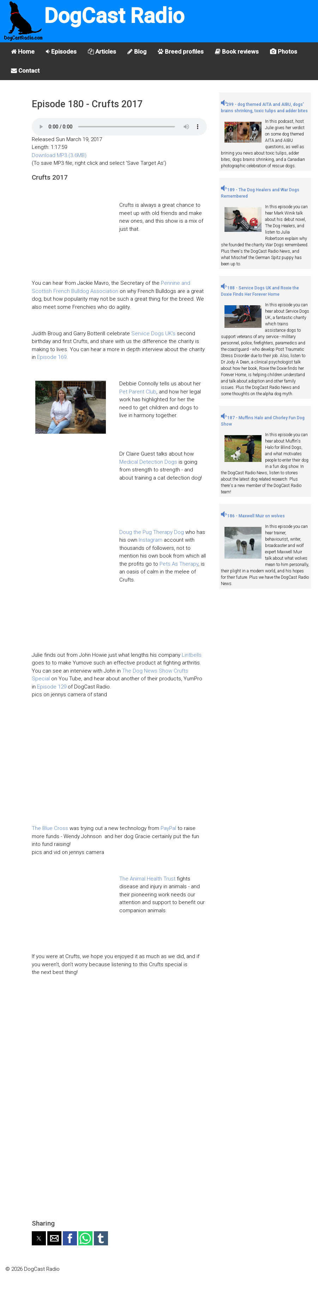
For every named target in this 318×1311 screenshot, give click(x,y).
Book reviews (237, 51)
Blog (136, 51)
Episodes (61, 51)
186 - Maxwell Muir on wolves (253, 515)
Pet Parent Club (137, 392)
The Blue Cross (50, 828)
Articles (102, 51)
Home (23, 51)
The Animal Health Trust (147, 879)
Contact (25, 70)
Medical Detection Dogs (148, 462)
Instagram (150, 540)
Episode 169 (51, 357)
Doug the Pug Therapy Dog (151, 532)
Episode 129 (51, 687)
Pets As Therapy (179, 564)
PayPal (168, 828)
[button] (39, 1238)
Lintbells (192, 655)
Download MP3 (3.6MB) (59, 155)
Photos (283, 51)
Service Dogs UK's (153, 333)
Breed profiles (181, 51)
